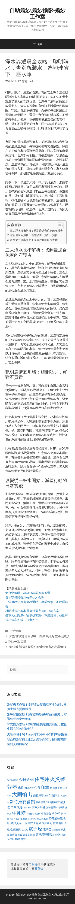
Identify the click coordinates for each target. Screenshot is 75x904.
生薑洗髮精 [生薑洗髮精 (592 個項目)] (47, 813)
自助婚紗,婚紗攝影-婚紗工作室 (37, 13)
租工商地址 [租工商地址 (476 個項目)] (42, 818)
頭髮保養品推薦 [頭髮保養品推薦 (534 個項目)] (26, 834)
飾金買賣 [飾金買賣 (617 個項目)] (20, 839)
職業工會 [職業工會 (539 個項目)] (33, 823)
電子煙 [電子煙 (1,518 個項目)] (35, 829)
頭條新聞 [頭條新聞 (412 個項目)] (56, 830)
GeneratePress (37, 898)
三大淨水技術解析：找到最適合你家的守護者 (36, 230)
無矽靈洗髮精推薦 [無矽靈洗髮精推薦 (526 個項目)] (55, 807)
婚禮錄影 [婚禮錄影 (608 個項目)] (38, 795)
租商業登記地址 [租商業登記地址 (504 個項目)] (28, 818)
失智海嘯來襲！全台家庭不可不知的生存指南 (37, 734)
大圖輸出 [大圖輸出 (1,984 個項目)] (22, 794)
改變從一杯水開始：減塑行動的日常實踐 (34, 239)
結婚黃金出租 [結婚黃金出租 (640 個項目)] (19, 823)
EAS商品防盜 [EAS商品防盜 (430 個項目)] (12, 780)
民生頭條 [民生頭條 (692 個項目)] (17, 807)
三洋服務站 (12, 602)
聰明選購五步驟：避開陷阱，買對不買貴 (34, 235)
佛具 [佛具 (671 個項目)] (21, 787)
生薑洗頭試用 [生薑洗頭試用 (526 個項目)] (33, 813)
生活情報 (15, 631)
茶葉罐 (39, 869)
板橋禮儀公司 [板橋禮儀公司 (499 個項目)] (43, 802)
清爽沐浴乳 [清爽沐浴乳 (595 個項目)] (38, 807)
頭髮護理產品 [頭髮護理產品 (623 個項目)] (44, 834)
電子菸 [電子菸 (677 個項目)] (47, 829)
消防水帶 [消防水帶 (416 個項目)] (27, 807)
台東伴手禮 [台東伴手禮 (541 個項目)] (56, 787)
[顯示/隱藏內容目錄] (59, 225)
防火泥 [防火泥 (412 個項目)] (25, 830)
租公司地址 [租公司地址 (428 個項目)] (15, 818)
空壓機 (33, 864)
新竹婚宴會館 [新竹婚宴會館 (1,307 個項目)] (22, 801)
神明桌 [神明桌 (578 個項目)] (59, 813)
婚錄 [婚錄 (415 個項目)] (46, 795)
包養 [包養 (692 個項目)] (37, 787)
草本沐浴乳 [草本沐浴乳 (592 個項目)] (45, 823)
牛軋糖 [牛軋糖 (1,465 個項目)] (19, 813)
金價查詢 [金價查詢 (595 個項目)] (15, 829)
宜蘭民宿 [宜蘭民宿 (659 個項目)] (55, 795)
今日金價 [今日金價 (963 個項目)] (26, 779)
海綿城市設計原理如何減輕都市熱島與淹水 (37, 647)
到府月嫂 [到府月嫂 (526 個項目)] (29, 787)
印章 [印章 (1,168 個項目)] (45, 787)
